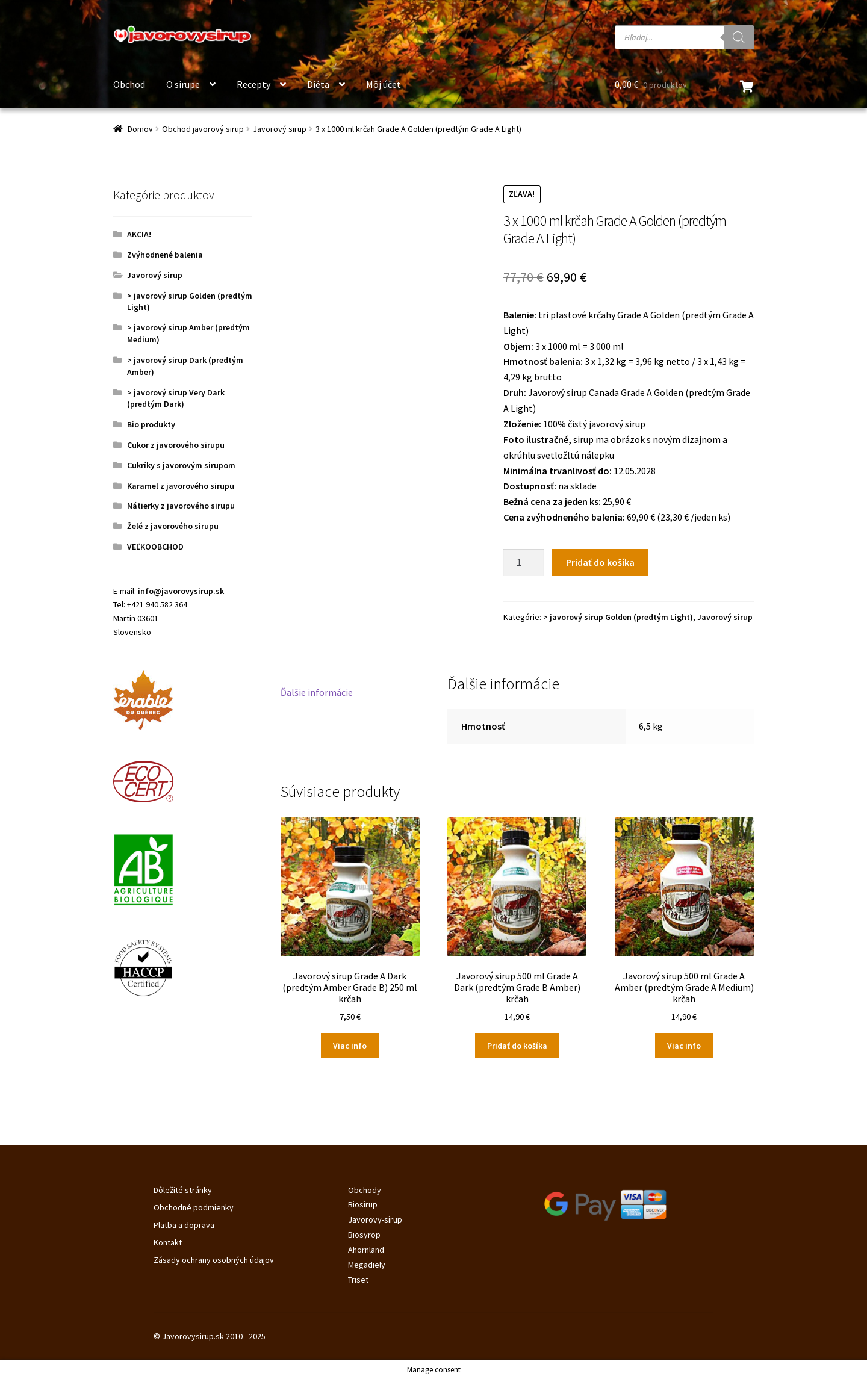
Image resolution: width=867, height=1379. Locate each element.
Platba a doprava (184, 1224)
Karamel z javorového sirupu (180, 485)
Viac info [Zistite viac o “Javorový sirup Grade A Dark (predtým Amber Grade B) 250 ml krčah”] (350, 1045)
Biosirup (363, 1204)
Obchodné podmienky (194, 1207)
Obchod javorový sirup (203, 128)
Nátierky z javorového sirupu (181, 505)
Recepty (253, 84)
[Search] (739, 37)
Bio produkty (151, 424)
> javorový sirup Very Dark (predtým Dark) (176, 398)
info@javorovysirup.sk (181, 591)
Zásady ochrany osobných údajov (214, 1259)
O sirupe (183, 84)
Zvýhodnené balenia (165, 254)
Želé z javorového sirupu (173, 526)
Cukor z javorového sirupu (176, 444)
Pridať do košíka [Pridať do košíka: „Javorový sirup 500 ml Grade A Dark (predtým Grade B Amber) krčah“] (517, 1045)
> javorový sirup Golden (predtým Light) (618, 617)
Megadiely (366, 1264)
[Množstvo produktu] (523, 563)
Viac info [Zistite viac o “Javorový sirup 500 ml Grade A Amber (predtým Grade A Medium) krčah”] (684, 1045)
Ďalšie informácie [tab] (317, 692)
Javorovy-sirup (375, 1219)
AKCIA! (139, 234)
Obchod (129, 84)
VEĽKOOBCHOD (155, 546)
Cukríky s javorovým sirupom (181, 465)
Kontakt (168, 1242)
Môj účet (383, 84)
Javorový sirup (279, 128)
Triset (358, 1279)
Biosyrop (364, 1234)
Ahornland (366, 1249)
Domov (140, 128)
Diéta (318, 84)
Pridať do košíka (600, 562)
